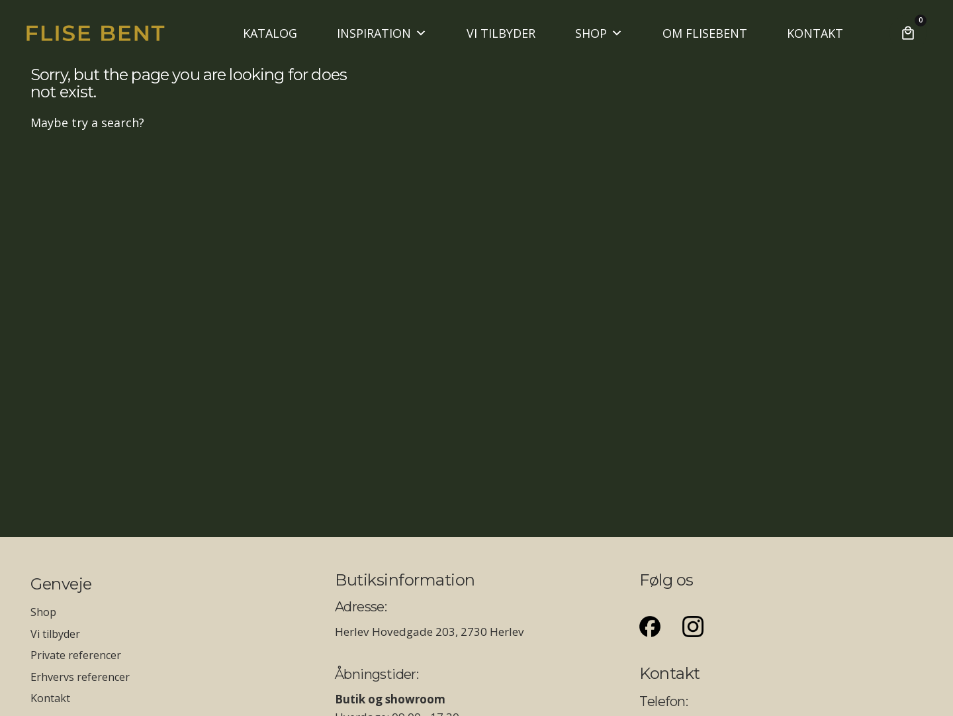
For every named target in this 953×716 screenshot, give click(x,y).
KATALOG (270, 33)
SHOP (599, 33)
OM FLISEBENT (704, 33)
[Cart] (908, 33)
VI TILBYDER (501, 33)
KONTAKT (815, 33)
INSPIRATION (382, 33)
